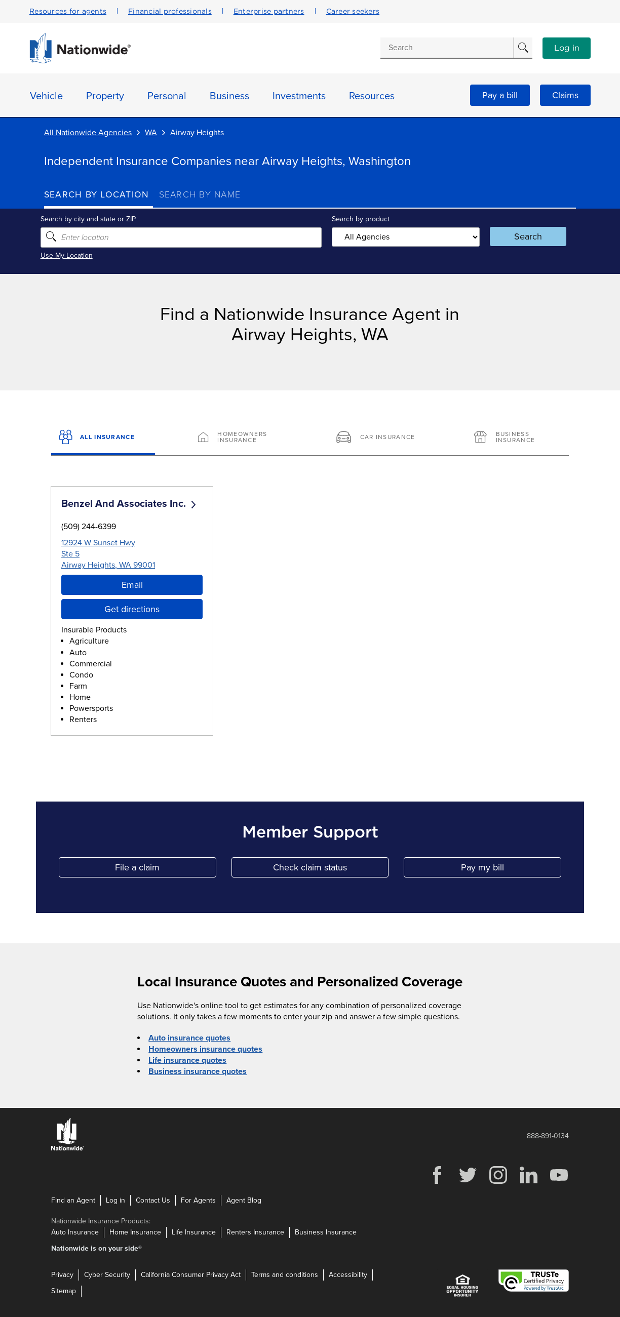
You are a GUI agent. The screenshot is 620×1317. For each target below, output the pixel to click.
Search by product (360, 219)
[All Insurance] (103, 438)
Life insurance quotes (187, 1060)
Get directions (132, 609)
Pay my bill (511, 869)
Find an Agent (73, 1199)
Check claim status (331, 869)
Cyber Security (107, 1274)
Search (525, 236)
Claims (565, 95)
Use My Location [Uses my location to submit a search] (70, 255)
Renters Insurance (255, 1232)
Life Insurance (194, 1232)
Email (132, 584)
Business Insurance (326, 1232)
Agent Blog (243, 1199)
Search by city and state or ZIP (91, 219)
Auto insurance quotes (189, 1038)
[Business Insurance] (517, 438)
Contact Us (153, 1199)
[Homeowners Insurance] (241, 438)
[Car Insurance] (379, 438)
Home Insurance (135, 1232)
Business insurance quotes (197, 1071)
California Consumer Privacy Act (191, 1274)
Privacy (62, 1274)
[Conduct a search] (446, 47)
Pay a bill (500, 95)
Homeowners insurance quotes (205, 1049)
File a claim (165, 869)
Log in (566, 48)
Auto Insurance (75, 1232)
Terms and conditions (284, 1274)
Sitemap (63, 1291)
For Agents (198, 1199)
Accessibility (348, 1274)
